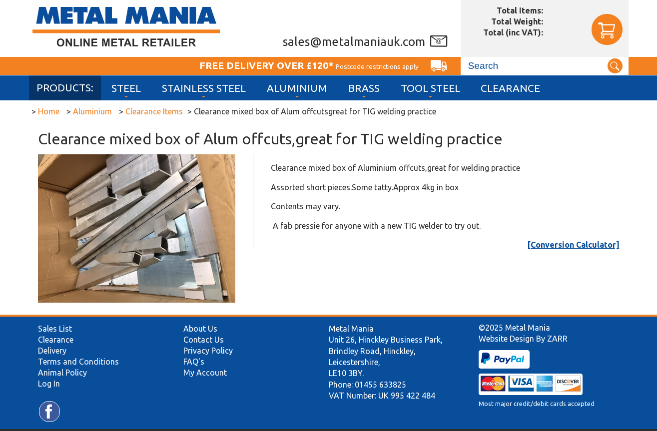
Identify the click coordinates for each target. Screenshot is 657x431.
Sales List (55, 328)
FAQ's (193, 361)
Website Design (506, 338)
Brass (364, 88)
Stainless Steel (204, 88)
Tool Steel (430, 88)
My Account (205, 372)
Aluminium (297, 88)
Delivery (52, 350)
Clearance (510, 88)
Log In (49, 383)
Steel (126, 88)
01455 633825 (380, 384)
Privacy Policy (208, 350)
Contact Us (203, 339)
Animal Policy (62, 372)
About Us (200, 328)
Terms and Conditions (78, 361)
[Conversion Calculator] (574, 244)
